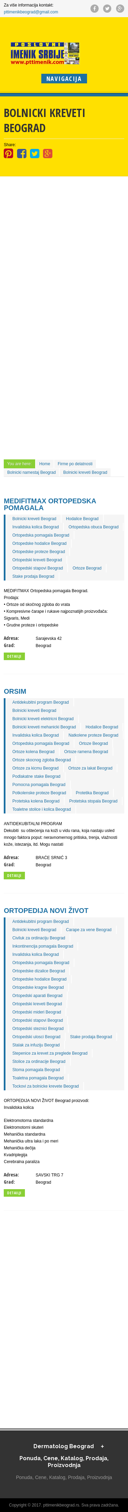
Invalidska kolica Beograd (35, 527)
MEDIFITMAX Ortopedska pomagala (50, 504)
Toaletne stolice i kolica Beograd (41, 809)
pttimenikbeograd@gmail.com (31, 12)
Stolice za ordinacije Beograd (38, 1061)
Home (44, 463)
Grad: (9, 645)
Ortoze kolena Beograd (33, 751)
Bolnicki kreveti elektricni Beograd (42, 718)
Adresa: (11, 638)
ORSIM (15, 691)
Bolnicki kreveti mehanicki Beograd (44, 727)
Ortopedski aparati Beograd (37, 995)
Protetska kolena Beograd (35, 801)
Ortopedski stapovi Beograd (37, 568)
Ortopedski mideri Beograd (36, 1012)
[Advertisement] (64, 221)
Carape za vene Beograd (88, 929)
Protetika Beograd (92, 792)
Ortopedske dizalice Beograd (38, 971)
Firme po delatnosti (75, 463)
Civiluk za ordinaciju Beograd (38, 938)
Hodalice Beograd (82, 518)
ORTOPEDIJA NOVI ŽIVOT (46, 910)
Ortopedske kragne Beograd (38, 987)
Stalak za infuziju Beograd (36, 1045)
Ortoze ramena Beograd (86, 751)
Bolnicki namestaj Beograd (31, 472)
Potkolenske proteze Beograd (39, 792)
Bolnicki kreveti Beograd (85, 472)
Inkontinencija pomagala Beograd (42, 946)
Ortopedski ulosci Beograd (36, 1036)
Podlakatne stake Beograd (36, 776)
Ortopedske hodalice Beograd (39, 543)
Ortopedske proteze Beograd (38, 551)
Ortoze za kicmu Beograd (35, 768)
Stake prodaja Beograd (33, 576)
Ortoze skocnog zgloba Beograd (41, 760)
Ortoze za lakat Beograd (90, 768)
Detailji (14, 656)
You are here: (19, 463)
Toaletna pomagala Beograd (37, 1078)
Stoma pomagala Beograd (36, 1069)
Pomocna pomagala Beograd (38, 784)
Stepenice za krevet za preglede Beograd (49, 1053)
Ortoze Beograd (87, 568)
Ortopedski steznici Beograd (37, 1028)
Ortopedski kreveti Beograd (37, 560)
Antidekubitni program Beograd (40, 702)
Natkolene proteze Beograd (93, 735)
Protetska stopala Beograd (93, 801)
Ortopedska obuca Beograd (94, 527)
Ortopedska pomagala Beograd (40, 535)
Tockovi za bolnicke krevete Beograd (45, 1086)
